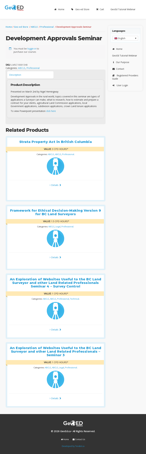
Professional (47, 27)
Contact (118, 68)
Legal (57, 226)
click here (51, 111)
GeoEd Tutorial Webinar (123, 9)
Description (15, 74)
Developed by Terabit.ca (73, 446)
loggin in (31, 48)
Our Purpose (120, 62)
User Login (120, 85)
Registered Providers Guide (125, 77)
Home (59, 9)
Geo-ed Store (80, 9)
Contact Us (79, 439)
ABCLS (34, 27)
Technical (74, 298)
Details (55, 185)
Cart (100, 9)
